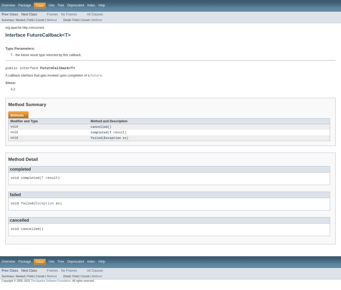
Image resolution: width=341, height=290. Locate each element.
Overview (8, 5)
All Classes (95, 14)
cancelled (99, 128)
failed (96, 140)
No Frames (69, 14)
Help (101, 5)
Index (91, 5)
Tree (61, 5)
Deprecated (75, 5)
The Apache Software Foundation (51, 285)
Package (24, 5)
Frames (52, 14)
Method (51, 20)
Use (51, 5)
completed (99, 134)
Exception (112, 140)
